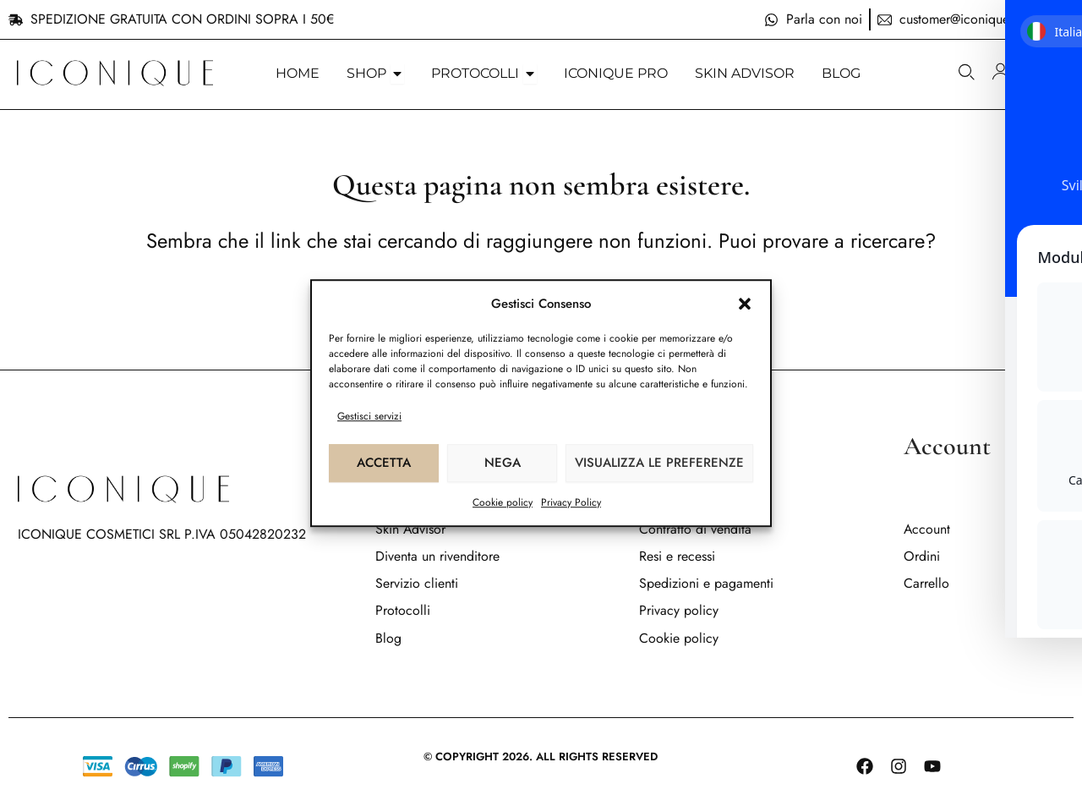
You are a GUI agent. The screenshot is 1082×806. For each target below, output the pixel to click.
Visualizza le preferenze (659, 462)
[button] (744, 303)
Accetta (384, 462)
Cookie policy (503, 502)
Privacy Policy (571, 502)
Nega (502, 462)
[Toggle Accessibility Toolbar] (1047, 369)
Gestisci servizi (369, 416)
